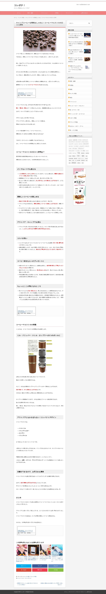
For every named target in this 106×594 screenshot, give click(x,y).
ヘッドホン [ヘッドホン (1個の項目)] (78, 150)
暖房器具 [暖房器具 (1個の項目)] (75, 158)
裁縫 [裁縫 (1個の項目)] (69, 162)
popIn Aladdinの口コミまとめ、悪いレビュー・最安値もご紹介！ (75, 51)
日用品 (56, 13)
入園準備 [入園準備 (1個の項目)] (87, 153)
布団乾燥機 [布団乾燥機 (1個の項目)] (71, 158)
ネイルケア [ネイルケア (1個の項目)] (82, 146)
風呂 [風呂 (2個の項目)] (83, 162)
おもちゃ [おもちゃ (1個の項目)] (70, 139)
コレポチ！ (19, 5)
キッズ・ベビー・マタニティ (77, 105)
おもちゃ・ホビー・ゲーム (76, 126)
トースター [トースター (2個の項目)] (76, 146)
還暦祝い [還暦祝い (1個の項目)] (79, 162)
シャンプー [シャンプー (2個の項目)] (71, 143)
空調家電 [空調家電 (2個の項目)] (83, 160)
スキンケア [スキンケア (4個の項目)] (85, 143)
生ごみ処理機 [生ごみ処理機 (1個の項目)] (77, 160)
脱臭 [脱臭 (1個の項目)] (86, 160)
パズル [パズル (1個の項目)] (70, 148)
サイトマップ (69, 13)
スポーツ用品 (73, 118)
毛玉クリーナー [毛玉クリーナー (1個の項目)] (81, 158)
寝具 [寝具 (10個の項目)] (83, 156)
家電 (71, 89)
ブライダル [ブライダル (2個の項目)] (74, 148)
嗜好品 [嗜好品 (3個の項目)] (73, 156)
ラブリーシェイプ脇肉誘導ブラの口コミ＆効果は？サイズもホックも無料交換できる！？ (21, 559)
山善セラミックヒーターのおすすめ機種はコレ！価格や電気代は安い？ (33, 558)
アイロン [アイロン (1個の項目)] (80, 139)
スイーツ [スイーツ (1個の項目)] (80, 143)
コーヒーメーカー (20, 578)
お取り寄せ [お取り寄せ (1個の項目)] (75, 139)
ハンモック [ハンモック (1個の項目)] (87, 146)
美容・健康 (30, 13)
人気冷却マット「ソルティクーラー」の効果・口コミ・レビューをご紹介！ (57, 559)
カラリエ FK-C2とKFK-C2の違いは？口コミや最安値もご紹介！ (75, 43)
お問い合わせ (84, 13)
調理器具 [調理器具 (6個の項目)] (74, 162)
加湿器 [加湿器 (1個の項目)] (70, 156)
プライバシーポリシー (80, 591)
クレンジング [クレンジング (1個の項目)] (78, 141)
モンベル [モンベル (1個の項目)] (74, 153)
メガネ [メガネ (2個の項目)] (70, 153)
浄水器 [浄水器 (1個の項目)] (86, 158)
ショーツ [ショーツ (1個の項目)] (76, 143)
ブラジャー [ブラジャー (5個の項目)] (81, 148)
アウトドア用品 (33, 576)
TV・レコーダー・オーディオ (77, 114)
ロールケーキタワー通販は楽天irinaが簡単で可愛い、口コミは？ (45, 558)
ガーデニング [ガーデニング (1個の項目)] (85, 139)
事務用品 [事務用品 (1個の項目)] (82, 153)
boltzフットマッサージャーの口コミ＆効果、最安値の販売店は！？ (75, 59)
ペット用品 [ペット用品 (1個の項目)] (83, 150)
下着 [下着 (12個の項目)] (78, 153)
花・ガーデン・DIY (75, 109)
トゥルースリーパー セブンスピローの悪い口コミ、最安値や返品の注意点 (75, 35)
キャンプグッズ (28, 578)
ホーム (18, 13)
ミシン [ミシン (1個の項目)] (87, 150)
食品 (71, 97)
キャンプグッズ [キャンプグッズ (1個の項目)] (71, 141)
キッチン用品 (26, 576)
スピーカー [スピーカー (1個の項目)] (71, 146)
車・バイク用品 (74, 130)
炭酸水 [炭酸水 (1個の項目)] (70, 160)
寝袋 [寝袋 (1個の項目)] (86, 156)
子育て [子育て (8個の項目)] (78, 156)
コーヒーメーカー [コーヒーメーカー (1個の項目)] (85, 141)
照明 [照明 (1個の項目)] (73, 160)
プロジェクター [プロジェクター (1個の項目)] (71, 150)
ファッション (44, 13)
